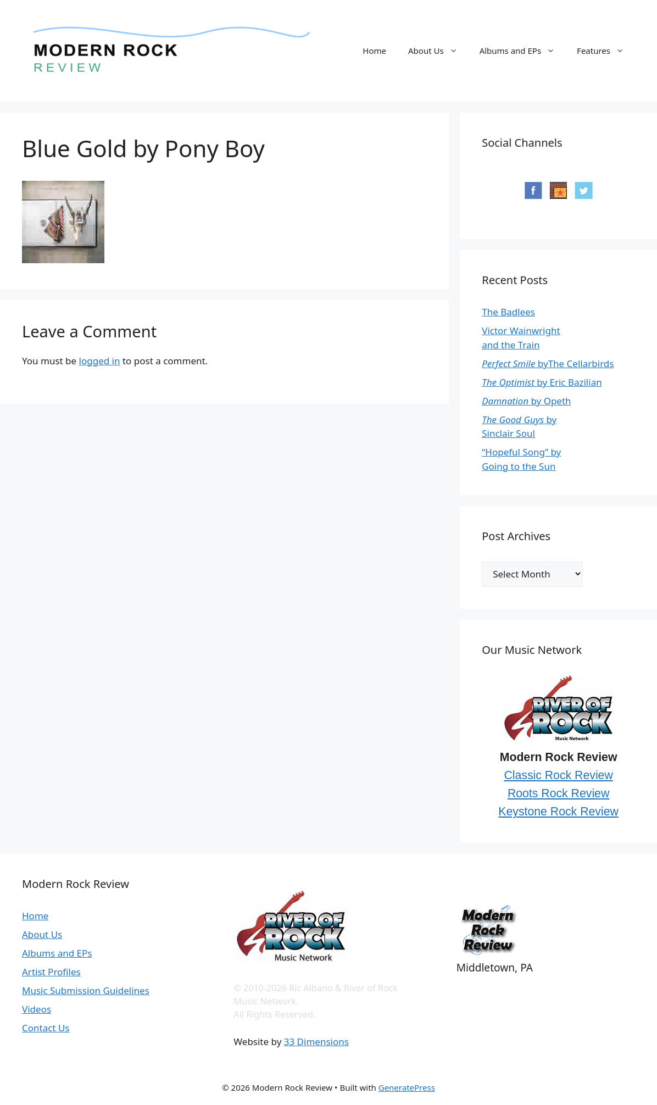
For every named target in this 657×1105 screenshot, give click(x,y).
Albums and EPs (523, 50)
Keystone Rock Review (558, 811)
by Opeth (526, 401)
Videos (36, 1009)
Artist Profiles (51, 971)
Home (374, 50)
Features (606, 50)
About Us (438, 50)
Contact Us (46, 1027)
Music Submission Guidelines (85, 990)
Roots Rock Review (558, 793)
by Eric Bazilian (542, 382)
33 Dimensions (316, 1041)
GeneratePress (406, 1087)
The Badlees (508, 312)
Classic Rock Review (558, 775)
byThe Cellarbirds (548, 363)
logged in (99, 360)
